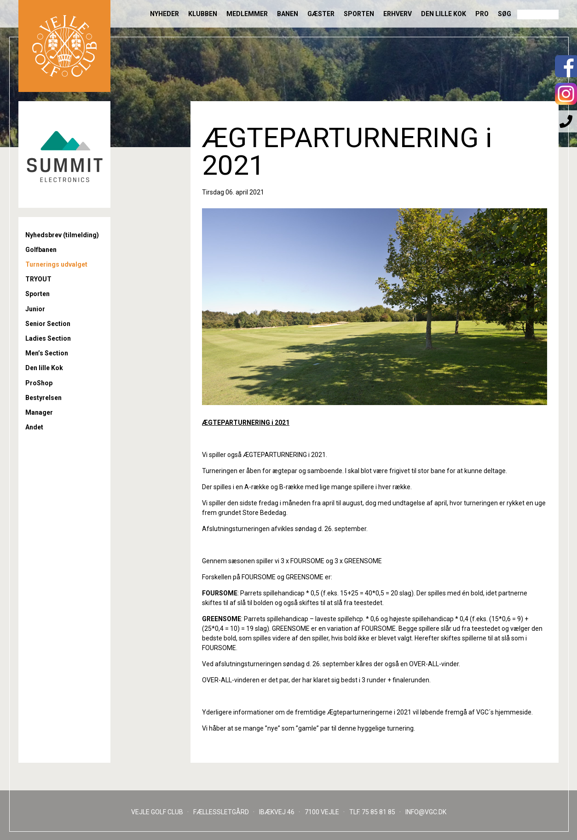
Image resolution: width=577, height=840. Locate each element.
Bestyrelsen (43, 397)
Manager (39, 412)
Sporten (359, 13)
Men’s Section (46, 353)
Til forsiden (64, 46)
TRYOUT (38, 279)
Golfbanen (41, 249)
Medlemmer (247, 13)
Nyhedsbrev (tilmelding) (62, 235)
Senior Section (47, 323)
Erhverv (397, 13)
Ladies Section (48, 338)
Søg (504, 13)
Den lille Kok (443, 13)
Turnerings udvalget (56, 264)
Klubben (202, 13)
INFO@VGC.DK (425, 812)
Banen (287, 13)
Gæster (321, 13)
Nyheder (164, 13)
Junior (35, 309)
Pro (482, 13)
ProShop (38, 383)
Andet (34, 427)
